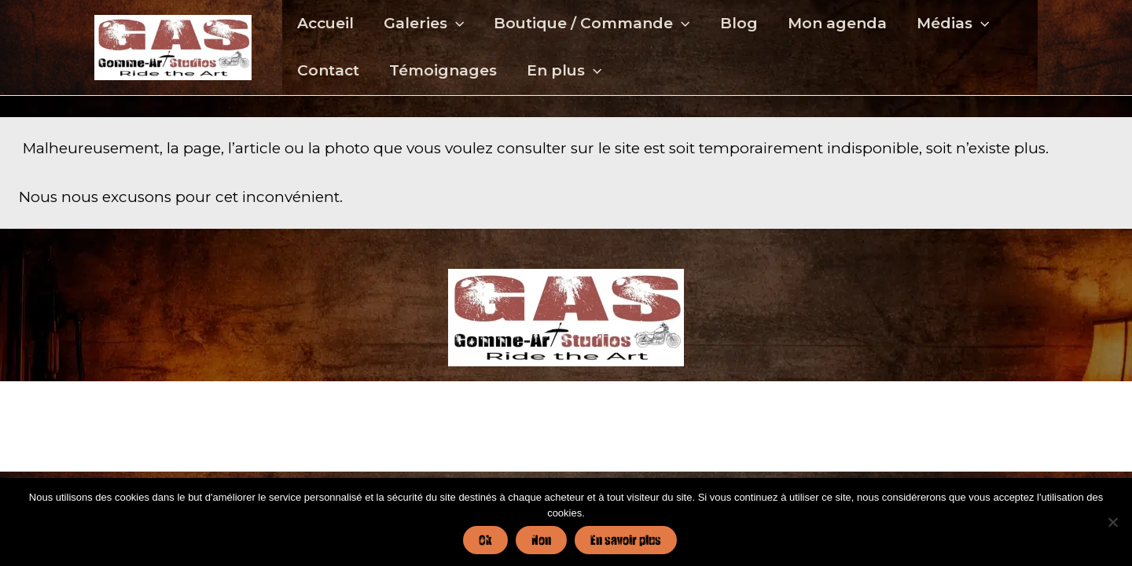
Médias (953, 23)
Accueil (325, 23)
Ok (485, 539)
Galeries (424, 23)
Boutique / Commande (591, 23)
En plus (564, 70)
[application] (455, 23)
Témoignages (443, 70)
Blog (739, 23)
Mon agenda (837, 23)
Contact (328, 70)
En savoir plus (625, 539)
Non (541, 539)
